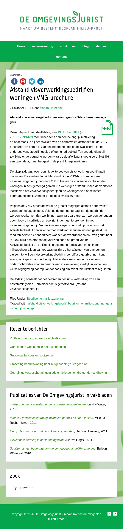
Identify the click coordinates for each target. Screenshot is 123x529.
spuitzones (68, 46)
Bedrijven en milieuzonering (45, 298)
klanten (101, 46)
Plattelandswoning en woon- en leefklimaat (38, 338)
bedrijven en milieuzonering (86, 303)
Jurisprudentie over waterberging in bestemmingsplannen (48, 404)
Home (21, 46)
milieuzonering (42, 46)
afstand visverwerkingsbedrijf (47, 303)
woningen (29, 308)
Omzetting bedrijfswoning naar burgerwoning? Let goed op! (49, 364)
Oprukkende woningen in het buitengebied (38, 346)
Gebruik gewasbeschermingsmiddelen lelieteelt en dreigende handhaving (58, 372)
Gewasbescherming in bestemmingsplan (37, 440)
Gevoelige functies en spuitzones (32, 355)
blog (85, 46)
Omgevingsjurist (61, 20)
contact (61, 56)
